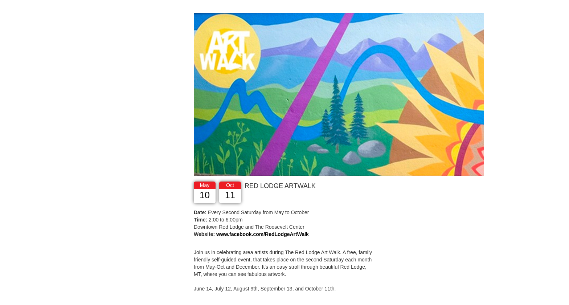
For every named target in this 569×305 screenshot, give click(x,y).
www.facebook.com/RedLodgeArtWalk (262, 234)
